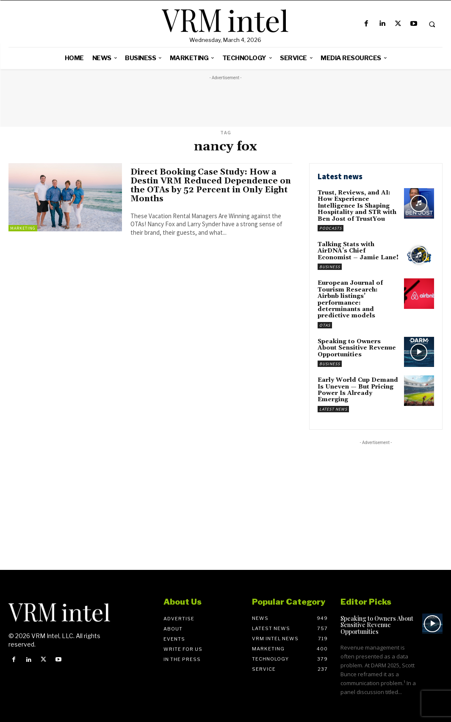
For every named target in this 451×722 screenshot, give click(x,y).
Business (329, 266)
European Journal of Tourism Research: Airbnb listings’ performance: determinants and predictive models (350, 299)
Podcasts (330, 228)
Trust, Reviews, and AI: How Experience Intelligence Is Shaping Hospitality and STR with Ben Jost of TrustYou (357, 206)
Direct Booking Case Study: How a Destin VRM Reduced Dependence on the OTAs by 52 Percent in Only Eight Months (210, 185)
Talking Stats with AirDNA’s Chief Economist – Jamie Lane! (358, 251)
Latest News (333, 409)
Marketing (23, 228)
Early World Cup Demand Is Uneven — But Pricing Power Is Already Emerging (358, 389)
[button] (432, 24)
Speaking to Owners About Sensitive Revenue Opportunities (357, 348)
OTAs (324, 325)
